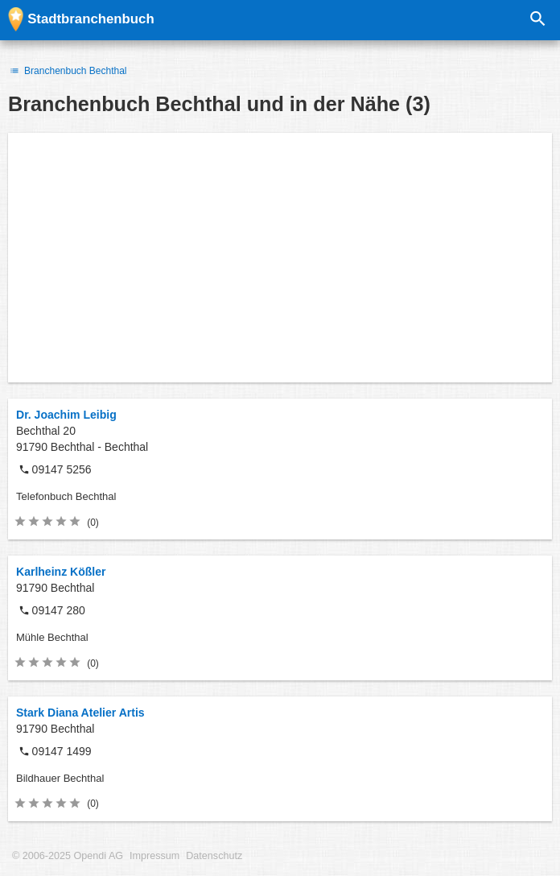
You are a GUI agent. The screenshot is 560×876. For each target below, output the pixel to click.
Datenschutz (214, 856)
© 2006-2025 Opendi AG (67, 856)
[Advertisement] (280, 257)
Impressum (154, 856)
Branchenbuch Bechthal (67, 70)
